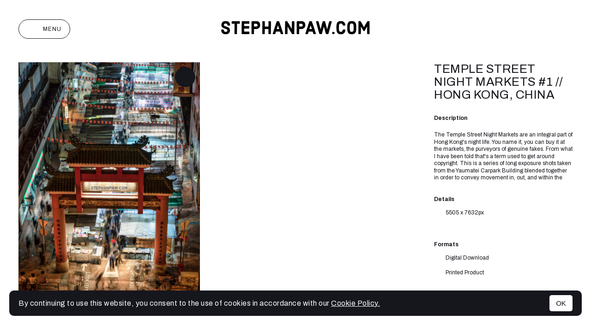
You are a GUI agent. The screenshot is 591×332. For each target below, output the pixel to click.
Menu (44, 29)
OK (561, 303)
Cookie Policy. (355, 303)
